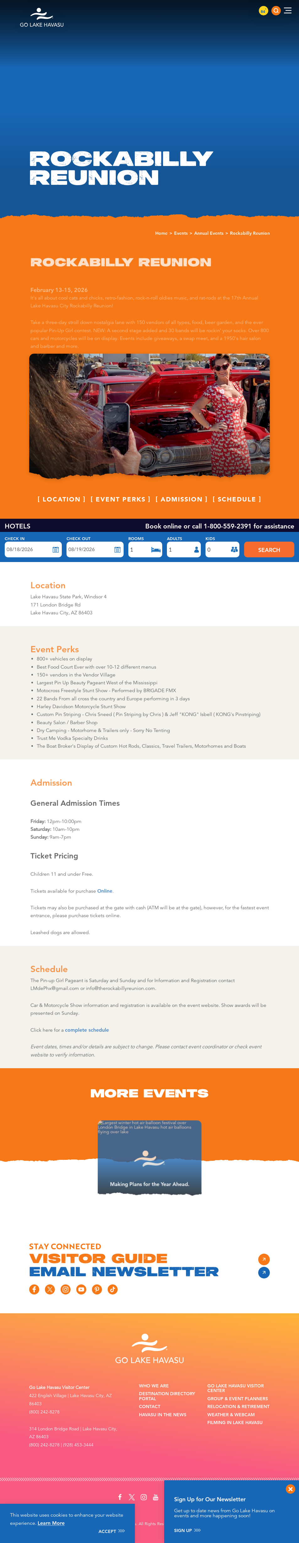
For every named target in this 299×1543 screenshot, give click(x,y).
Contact (149, 1406)
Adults (174, 539)
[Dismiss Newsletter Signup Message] (290, 1489)
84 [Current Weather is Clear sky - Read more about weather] (263, 11)
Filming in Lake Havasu (235, 1422)
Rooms (136, 539)
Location (62, 513)
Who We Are (154, 1386)
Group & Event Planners (237, 1398)
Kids (210, 539)
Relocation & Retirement (238, 1406)
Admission (182, 513)
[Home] (42, 10)
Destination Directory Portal (167, 1396)
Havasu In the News (162, 1414)
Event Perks (121, 513)
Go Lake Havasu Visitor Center (235, 1388)
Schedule (237, 513)
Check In (14, 539)
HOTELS (17, 526)
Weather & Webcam (231, 1414)
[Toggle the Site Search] (276, 10)
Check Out (78, 539)
